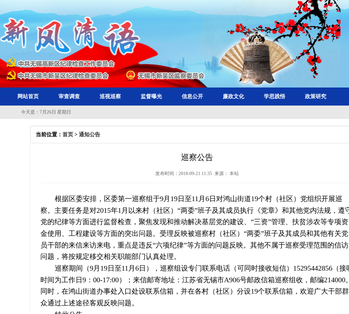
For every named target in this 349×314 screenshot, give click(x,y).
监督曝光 (151, 96)
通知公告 (89, 134)
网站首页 (28, 96)
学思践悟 (274, 96)
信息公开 (192, 96)
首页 (67, 134)
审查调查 (69, 96)
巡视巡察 (110, 96)
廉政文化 (233, 96)
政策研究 (315, 96)
